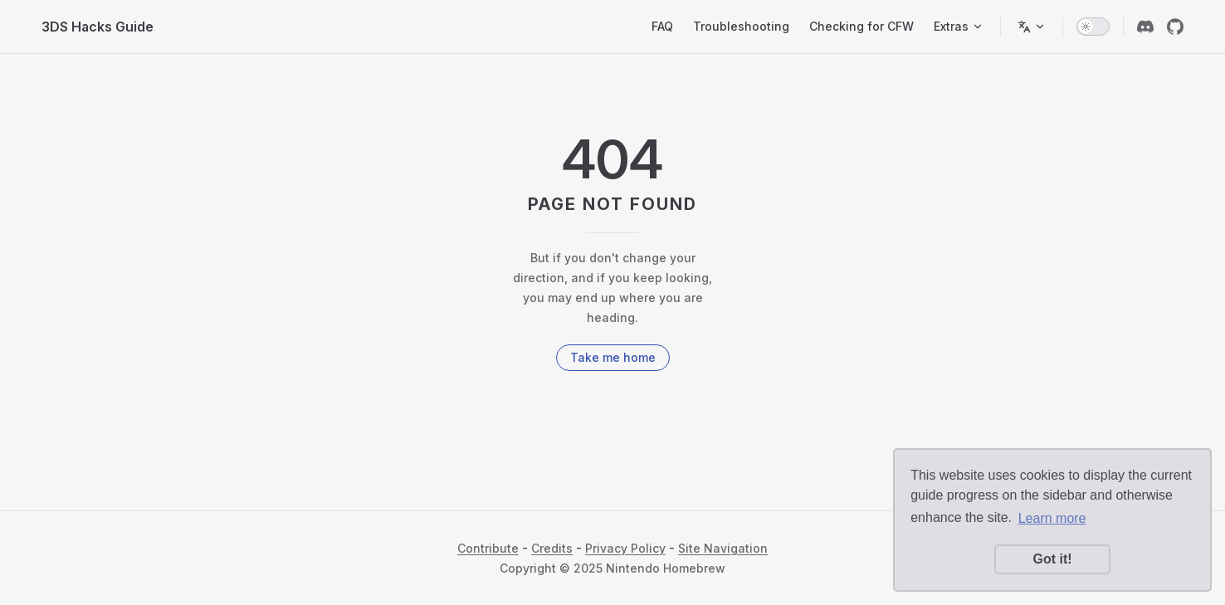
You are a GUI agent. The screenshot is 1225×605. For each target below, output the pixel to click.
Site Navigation (723, 548)
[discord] (1145, 26)
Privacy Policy (625, 548)
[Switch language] (1032, 26)
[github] (1175, 26)
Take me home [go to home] (613, 357)
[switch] (1093, 26)
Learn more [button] (1052, 518)
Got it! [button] (1051, 559)
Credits (552, 548)
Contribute (488, 548)
